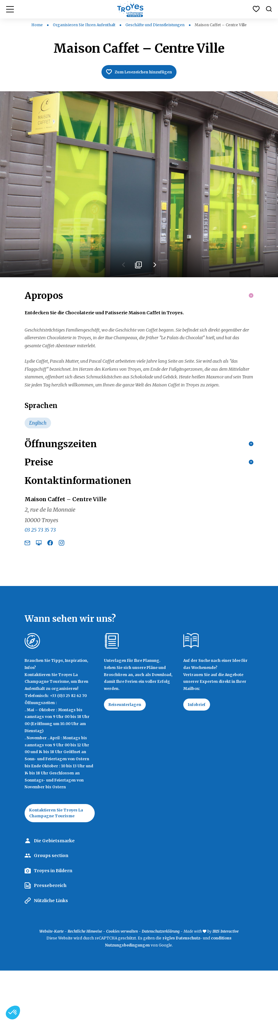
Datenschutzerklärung (161, 983)
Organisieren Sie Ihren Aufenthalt (84, 25)
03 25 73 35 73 (40, 579)
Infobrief (199, 754)
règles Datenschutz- (182, 990)
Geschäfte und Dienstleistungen (155, 25)
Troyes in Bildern (53, 923)
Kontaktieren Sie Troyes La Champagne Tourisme (59, 863)
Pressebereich (50, 938)
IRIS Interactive (225, 983)
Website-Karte (51, 983)
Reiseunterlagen (129, 754)
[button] (13, 1012)
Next (154, 268)
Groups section (51, 908)
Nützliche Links (51, 953)
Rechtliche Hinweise (85, 983)
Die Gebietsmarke (54, 893)
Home (37, 25)
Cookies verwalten (122, 983)
